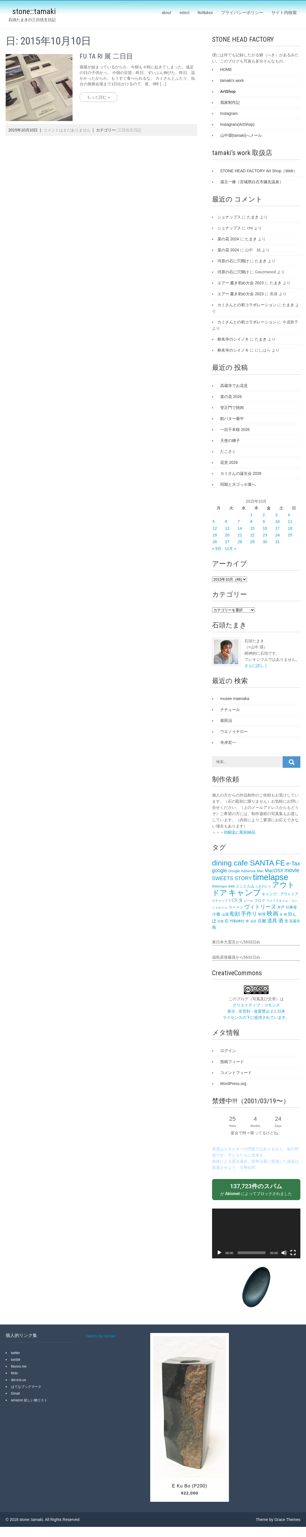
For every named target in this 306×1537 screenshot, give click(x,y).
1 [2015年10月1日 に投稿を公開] (251, 515)
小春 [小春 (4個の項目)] (216, 914)
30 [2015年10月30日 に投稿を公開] (265, 542)
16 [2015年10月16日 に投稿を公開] (265, 528)
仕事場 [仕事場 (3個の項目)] (291, 907)
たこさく (228, 451)
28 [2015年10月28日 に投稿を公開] (240, 542)
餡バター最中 (232, 418)
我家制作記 (230, 102)
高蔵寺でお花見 (234, 385)
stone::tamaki (34, 11)
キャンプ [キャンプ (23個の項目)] (244, 892)
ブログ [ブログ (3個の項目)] (259, 900)
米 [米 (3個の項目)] (247, 921)
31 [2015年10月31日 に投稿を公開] (277, 542)
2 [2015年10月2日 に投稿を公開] (264, 515)
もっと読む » (98, 97)
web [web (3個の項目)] (231, 886)
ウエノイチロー (234, 731)
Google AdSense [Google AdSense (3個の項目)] (242, 871)
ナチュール (230, 709)
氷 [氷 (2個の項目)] (281, 914)
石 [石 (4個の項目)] (226, 920)
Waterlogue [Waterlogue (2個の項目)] (219, 886)
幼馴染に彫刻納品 (239, 832)
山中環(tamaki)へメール (241, 135)
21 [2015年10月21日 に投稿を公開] (240, 535)
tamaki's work (232, 80)
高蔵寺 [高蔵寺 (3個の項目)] (294, 921)
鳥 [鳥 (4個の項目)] (214, 927)
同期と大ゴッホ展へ (238, 484)
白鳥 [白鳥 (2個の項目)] (220, 921)
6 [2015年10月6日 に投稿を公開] (226, 521)
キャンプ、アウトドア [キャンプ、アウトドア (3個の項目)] (280, 894)
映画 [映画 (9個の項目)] (272, 913)
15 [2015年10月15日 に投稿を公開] (252, 528)
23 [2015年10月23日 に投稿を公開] (265, 535)
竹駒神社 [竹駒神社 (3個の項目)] (237, 921)
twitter (15, 1353)
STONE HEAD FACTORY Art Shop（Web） (258, 171)
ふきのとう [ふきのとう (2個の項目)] (263, 886)
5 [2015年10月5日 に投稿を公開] (214, 521)
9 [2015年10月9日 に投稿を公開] (264, 521)
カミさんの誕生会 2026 (241, 473)
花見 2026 (229, 462)
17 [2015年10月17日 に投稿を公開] (277, 528)
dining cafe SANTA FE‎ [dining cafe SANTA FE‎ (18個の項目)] (248, 863)
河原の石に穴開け (233, 261)
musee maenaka (234, 698)
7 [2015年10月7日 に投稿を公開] (239, 521)
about (166, 12)
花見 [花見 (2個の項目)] (253, 921)
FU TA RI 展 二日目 (106, 56)
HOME (226, 69)
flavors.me (18, 1366)
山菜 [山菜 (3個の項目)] (225, 914)
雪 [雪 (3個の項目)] (286, 921)
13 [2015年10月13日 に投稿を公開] (227, 528)
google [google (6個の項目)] (219, 870)
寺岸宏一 (228, 742)
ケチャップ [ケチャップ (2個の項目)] (220, 900)
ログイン (228, 1050)
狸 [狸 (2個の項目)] (285, 914)
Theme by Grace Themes (278, 1519)
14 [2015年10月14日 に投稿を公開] (240, 528)
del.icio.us (18, 1380)
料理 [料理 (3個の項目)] (262, 914)
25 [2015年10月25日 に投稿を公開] (290, 535)
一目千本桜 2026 (235, 429)
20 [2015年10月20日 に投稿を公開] (227, 535)
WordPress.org (233, 1083)
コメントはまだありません (67, 130)
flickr (14, 1373)
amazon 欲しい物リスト (29, 1400)
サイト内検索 (284, 12)
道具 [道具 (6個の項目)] (272, 920)
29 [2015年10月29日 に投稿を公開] (252, 542)
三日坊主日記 (129, 130)
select (184, 12)
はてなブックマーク (26, 1387)
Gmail (15, 1393)
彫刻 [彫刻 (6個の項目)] (235, 914)
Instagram (229, 113)
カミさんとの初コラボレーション (246, 305)
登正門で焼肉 (232, 407)
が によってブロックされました (256, 1189)
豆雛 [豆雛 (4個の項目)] (262, 920)
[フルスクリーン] (293, 1253)
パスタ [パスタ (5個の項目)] (236, 900)
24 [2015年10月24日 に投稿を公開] (277, 535)
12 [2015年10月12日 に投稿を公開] (215, 528)
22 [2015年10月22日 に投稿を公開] (252, 535)
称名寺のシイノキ (233, 339)
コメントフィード (236, 1072)
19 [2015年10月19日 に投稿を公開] (215, 535)
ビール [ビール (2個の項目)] (248, 900)
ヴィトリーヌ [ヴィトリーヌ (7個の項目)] (260, 907)
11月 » (230, 548)
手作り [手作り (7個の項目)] (249, 914)
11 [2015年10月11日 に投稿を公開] (290, 521)
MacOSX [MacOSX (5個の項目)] (274, 870)
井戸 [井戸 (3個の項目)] (281, 907)
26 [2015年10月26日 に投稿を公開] (215, 542)
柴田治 (226, 720)
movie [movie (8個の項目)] (292, 870)
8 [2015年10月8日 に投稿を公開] (251, 521)
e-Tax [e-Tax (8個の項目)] (293, 863)
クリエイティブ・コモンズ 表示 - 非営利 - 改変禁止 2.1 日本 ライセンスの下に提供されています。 (256, 1011)
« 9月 (216, 548)
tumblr (15, 1360)
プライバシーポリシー (242, 12)
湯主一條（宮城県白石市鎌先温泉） (251, 182)
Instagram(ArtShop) (237, 124)
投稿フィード (232, 1061)
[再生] (219, 1253)
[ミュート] (284, 1253)
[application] (256, 1233)
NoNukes (205, 12)
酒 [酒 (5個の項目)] (280, 920)
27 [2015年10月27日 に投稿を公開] (227, 542)
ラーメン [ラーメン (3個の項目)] (236, 907)
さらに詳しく (256, 665)
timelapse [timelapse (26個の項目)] (270, 877)
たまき (253, 217)
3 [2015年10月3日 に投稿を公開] (276, 515)
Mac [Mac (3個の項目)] (260, 871)
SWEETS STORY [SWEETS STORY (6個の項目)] (232, 878)
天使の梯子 (230, 440)
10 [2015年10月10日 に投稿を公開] (277, 521)
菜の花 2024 (228, 239)
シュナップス (229, 217)
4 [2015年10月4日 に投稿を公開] (289, 515)
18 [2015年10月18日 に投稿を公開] (290, 528)
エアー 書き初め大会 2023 (240, 283)
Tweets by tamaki (100, 1336)
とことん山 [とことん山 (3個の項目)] (245, 886)
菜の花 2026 (231, 396)
